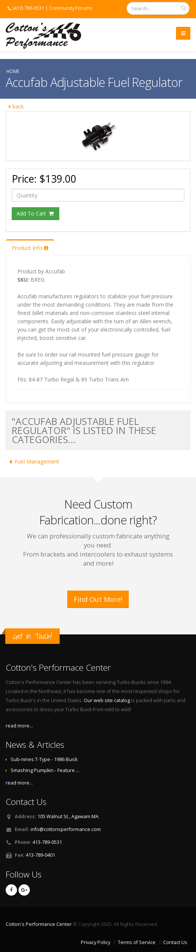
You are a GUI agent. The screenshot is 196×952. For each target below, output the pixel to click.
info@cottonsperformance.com (66, 829)
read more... (19, 726)
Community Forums (71, 8)
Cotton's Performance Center (39, 924)
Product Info (30, 247)
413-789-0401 (40, 855)
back (15, 106)
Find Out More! (98, 599)
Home (12, 71)
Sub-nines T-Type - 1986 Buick (44, 759)
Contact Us (175, 942)
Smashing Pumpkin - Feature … (45, 770)
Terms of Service (137, 942)
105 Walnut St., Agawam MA (68, 816)
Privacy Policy (95, 942)
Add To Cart (35, 213)
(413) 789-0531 (28, 8)
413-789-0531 (47, 842)
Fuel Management (32, 461)
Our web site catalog (107, 700)
